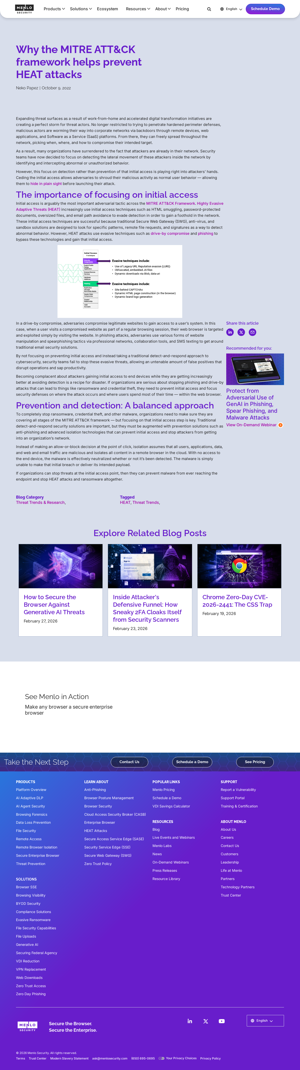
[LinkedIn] (190, 1021)
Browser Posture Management (109, 798)
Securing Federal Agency (36, 953)
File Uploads (26, 936)
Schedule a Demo (192, 762)
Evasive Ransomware (33, 920)
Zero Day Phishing (31, 994)
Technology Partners (237, 887)
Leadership (230, 862)
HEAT (125, 502)
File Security (26, 830)
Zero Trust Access (31, 986)
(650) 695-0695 (143, 1058)
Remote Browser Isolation (36, 847)
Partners (227, 879)
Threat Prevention (30, 864)
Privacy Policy (210, 1058)
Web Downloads (29, 977)
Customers (229, 854)
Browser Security (98, 806)
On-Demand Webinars (170, 862)
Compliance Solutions (33, 912)
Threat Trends (145, 502)
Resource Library (166, 879)
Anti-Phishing (95, 789)
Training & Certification (239, 806)
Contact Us (129, 762)
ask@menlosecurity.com (110, 1058)
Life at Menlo (231, 870)
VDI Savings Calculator (171, 806)
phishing (205, 233)
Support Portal (232, 798)
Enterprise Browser (99, 822)
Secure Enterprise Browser (37, 855)
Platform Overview (31, 789)
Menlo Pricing (163, 789)
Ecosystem (107, 8)
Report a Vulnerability (238, 789)
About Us (228, 829)
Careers (227, 837)
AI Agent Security (30, 806)
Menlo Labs (162, 845)
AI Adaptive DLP (29, 798)
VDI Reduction (28, 961)
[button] (53, 8)
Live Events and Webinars (173, 837)
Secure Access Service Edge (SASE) (114, 839)
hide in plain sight (46, 183)
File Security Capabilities (36, 928)
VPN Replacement (31, 969)
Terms (20, 1058)
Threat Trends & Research (40, 502)
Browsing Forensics (31, 814)
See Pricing (255, 762)
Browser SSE (26, 887)
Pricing (182, 8)
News (157, 854)
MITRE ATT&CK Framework (170, 203)
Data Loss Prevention (33, 822)
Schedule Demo (265, 9)
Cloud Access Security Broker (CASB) (115, 814)
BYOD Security (28, 903)
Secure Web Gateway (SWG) (108, 855)
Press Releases (164, 870)
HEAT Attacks (95, 830)
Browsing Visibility (31, 895)
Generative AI (27, 944)
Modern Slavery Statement (69, 1058)
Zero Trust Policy (98, 864)
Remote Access (29, 839)
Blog (156, 829)
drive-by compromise (170, 233)
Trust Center (231, 895)
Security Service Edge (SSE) (107, 847)
